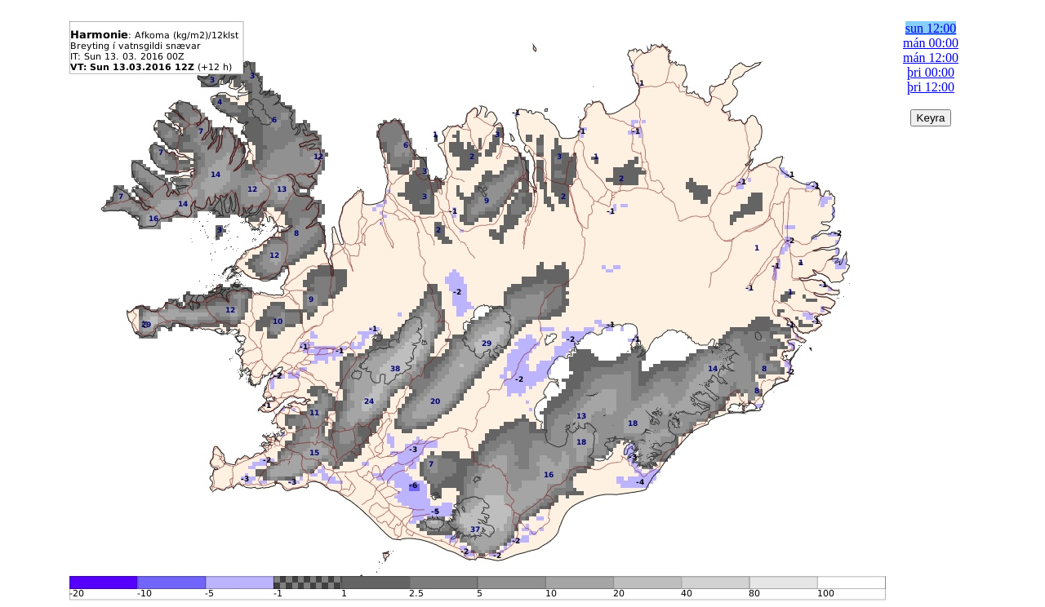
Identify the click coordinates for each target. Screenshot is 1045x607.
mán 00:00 (930, 43)
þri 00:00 (930, 72)
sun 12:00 (931, 28)
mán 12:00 (930, 57)
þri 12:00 (930, 87)
